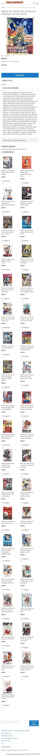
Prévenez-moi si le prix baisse (10, 61)
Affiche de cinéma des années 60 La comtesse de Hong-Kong (27, 173)
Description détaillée (10, 88)
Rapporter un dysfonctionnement (20, 750)
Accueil (3, 7)
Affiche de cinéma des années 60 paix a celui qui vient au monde (27, 318)
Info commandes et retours (9, 738)
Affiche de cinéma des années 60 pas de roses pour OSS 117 (7, 610)
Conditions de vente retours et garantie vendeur (15, 730)
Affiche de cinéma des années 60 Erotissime (7, 638)
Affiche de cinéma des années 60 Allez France (7, 261)
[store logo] (14, 2)
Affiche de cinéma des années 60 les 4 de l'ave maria (27, 639)
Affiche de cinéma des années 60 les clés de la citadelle (27, 261)
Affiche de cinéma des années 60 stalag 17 (7, 347)
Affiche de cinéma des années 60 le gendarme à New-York (7, 203)
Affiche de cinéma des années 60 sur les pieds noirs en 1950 (27, 376)
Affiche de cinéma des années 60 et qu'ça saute (7, 667)
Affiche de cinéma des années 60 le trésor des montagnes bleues (27, 290)
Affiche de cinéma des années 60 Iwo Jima (7, 522)
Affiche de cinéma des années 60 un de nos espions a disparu (27, 436)
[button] (2, 183)
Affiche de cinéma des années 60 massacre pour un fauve (7, 232)
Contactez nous (5, 741)
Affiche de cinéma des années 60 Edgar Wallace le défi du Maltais (7, 377)
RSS (2, 743)
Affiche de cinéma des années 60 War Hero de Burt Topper (7, 436)
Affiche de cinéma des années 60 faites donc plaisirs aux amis (27, 667)
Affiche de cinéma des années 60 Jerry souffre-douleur (27, 494)
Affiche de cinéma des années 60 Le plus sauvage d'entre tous (7, 581)
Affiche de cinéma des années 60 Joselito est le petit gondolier (7, 407)
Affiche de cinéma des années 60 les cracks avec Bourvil (27, 581)
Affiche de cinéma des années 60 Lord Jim (27, 522)
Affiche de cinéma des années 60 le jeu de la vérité (27, 232)
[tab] (20, 88)
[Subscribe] (34, 723)
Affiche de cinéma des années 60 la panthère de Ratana (27, 465)
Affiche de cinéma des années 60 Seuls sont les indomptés (7, 494)
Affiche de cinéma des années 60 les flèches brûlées (7, 172)
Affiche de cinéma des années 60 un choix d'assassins (7, 290)
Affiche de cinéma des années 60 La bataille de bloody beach (27, 347)
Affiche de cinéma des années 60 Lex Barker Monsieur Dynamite (27, 407)
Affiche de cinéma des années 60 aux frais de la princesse (8, 318)
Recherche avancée (7, 736)
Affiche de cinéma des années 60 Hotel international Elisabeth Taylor (7, 551)
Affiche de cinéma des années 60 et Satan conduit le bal (27, 203)
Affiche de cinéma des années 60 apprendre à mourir (7, 696)
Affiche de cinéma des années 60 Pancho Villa (27, 610)
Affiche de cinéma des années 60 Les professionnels (7, 465)
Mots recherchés (6, 733)
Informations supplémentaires (14, 140)
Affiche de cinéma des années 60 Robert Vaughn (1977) (27, 550)
